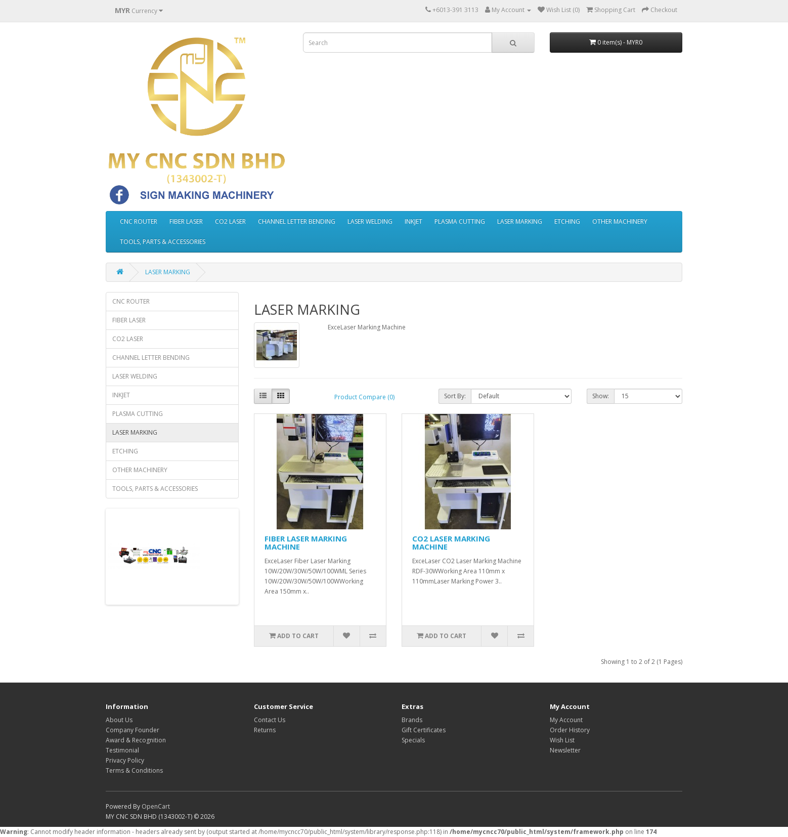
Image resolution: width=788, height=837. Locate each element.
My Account (566, 720)
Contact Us (269, 720)
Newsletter (565, 750)
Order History (570, 730)
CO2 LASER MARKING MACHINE (451, 542)
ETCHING (567, 221)
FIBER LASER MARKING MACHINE (306, 542)
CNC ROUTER (138, 221)
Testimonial (122, 750)
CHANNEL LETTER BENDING (296, 221)
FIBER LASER (186, 221)
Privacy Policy (125, 760)
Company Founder (132, 730)
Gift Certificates (424, 730)
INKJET (413, 221)
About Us (119, 720)
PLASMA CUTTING (459, 221)
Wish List (562, 740)
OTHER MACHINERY (619, 221)
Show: (600, 396)
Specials (413, 740)
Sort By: (455, 396)
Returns (265, 730)
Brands (412, 720)
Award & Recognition (136, 740)
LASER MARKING (519, 221)
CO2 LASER (230, 221)
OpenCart (156, 806)
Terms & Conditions (134, 770)
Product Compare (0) (364, 397)
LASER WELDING (369, 221)
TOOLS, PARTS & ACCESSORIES (162, 241)
